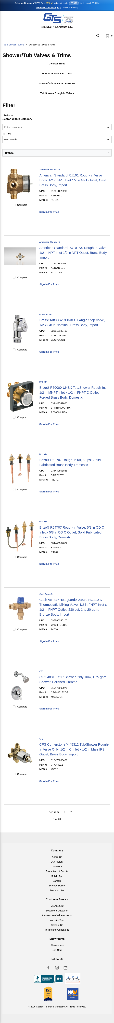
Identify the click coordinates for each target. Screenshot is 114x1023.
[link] (51, 818)
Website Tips (57, 920)
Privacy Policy (57, 885)
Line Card (57, 950)
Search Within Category (17, 119)
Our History (57, 861)
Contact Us (57, 925)
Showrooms (56, 945)
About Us (57, 857)
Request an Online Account (57, 915)
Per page (54, 811)
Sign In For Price (49, 211)
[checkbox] (14, 205)
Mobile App (57, 876)
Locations (57, 866)
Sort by (6, 133)
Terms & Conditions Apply (48, 7)
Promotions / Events (57, 871)
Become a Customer (57, 910)
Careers (56, 880)
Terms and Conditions (57, 929)
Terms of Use (57, 890)
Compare (22, 204)
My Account (57, 905)
